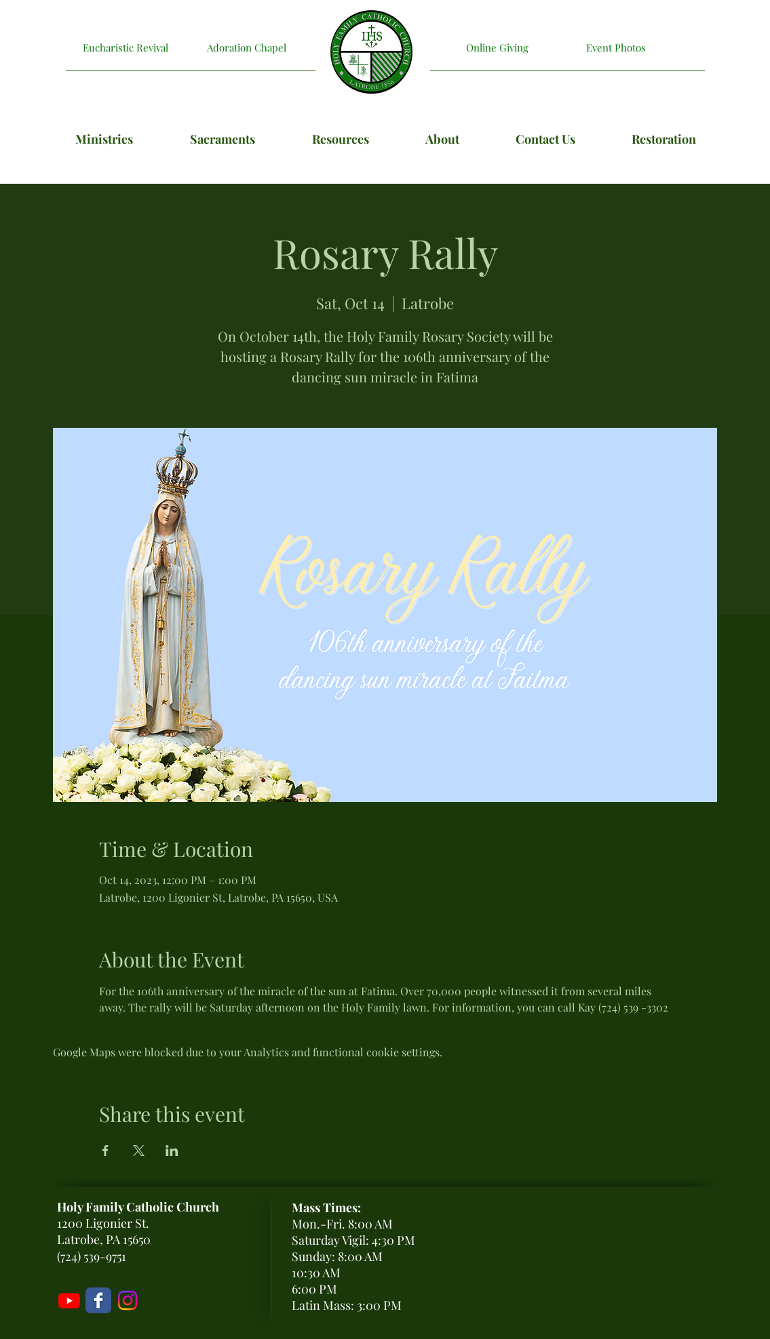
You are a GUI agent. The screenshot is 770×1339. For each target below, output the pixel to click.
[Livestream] (69, 1300)
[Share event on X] (138, 1150)
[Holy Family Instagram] (127, 1300)
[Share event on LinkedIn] (172, 1150)
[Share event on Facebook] (105, 1150)
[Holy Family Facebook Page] (98, 1300)
